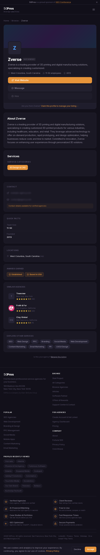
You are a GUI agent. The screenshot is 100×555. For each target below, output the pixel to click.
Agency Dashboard (60, 421)
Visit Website (20, 80)
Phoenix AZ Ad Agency (14, 466)
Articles (55, 391)
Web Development (79, 341)
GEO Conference (63, 2)
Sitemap (83, 536)
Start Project (57, 378)
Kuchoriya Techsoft (13, 491)
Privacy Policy (58, 444)
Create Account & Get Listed (64, 417)
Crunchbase (57, 449)
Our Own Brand (11, 486)
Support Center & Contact (63, 405)
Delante (8, 471)
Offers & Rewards (60, 400)
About (55, 436)
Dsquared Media (23, 471)
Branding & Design (12, 426)
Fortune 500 (57, 440)
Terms (76, 536)
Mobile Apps (9, 439)
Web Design (22, 341)
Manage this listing (58, 357)
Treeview (26, 486)
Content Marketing (17, 347)
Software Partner (59, 396)
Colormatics (31, 476)
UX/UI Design (62, 347)
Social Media (60, 341)
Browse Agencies (60, 387)
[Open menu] (93, 9)
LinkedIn (61, 536)
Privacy (70, 536)
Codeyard (38, 471)
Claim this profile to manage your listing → (60, 106)
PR (50, 347)
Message (17, 88)
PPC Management (12, 430)
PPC (35, 341)
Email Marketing (37, 347)
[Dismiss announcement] (96, 2)
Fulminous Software (37, 466)
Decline (77, 549)
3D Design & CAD (18, 167)
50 (9, 374)
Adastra (21, 461)
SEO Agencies (10, 417)
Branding (46, 341)
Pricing (55, 426)
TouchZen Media (12, 481)
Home (6, 20)
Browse (15, 20)
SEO (11, 341)
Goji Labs (9, 461)
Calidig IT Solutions (13, 476)
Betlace (37, 486)
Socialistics (29, 481)
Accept (90, 549)
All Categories (58, 383)
